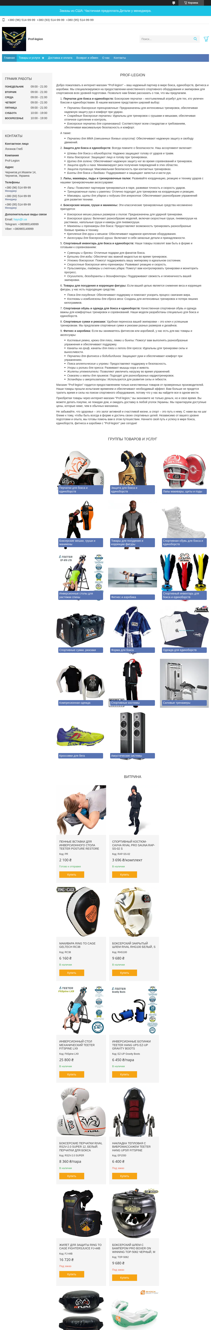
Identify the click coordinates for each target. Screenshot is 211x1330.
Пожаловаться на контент (94, 1326)
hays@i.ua (20, 219)
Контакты (120, 57)
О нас (106, 57)
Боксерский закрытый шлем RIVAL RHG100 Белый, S (79, 944)
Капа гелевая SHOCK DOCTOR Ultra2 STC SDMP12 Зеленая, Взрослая (183, 1148)
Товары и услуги (29, 57)
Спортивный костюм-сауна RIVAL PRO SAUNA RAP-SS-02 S (128, 844)
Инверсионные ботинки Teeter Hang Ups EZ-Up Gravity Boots (181, 944)
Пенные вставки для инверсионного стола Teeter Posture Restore (79, 844)
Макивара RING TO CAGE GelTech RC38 (180, 842)
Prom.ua (122, 1319)
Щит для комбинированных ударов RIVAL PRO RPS (132, 1148)
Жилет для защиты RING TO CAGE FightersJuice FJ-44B (183, 1042)
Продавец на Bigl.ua (105, 1322)
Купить (71, 873)
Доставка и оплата (60, 57)
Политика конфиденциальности (128, 1326)
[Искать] (195, 39)
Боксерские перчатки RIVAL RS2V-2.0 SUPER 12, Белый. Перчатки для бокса (77, 1046)
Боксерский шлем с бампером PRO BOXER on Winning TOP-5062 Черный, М (79, 1150)
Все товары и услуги (131, 1301)
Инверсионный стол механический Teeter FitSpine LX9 (128, 944)
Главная (9, 57)
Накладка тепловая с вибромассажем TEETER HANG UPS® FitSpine (130, 1044)
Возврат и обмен (87, 57)
